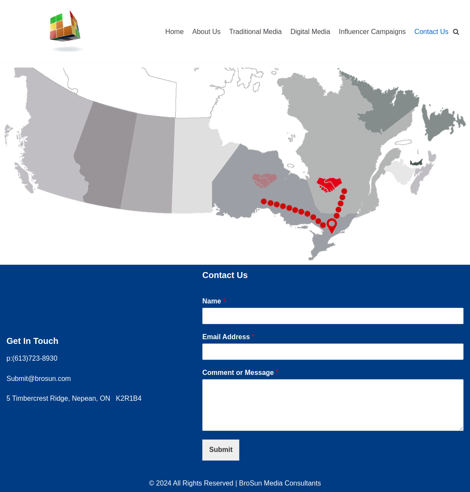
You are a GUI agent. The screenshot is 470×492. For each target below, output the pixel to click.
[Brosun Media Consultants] (65, 32)
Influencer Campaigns (372, 31)
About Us (206, 31)
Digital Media (310, 31)
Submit (220, 449)
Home (174, 31)
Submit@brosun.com (38, 378)
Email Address (228, 336)
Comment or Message (240, 372)
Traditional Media (255, 31)
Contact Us (431, 31)
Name (214, 301)
